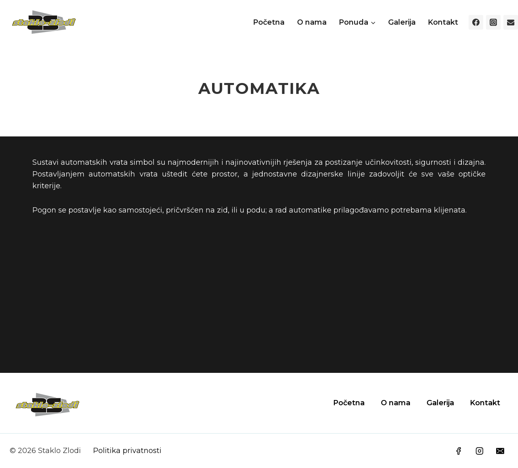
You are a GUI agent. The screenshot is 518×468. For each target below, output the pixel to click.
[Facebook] (476, 22)
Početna (268, 22)
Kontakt (443, 22)
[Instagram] (493, 22)
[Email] (510, 22)
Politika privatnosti (127, 450)
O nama (312, 22)
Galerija (402, 22)
